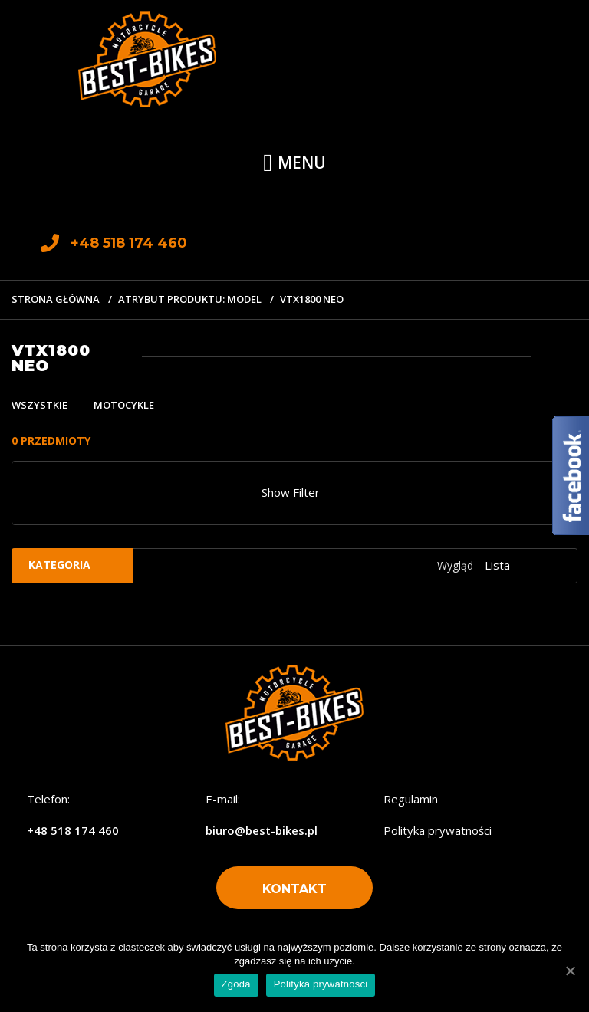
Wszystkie (39, 405)
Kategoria (59, 564)
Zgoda (236, 984)
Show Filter (291, 492)
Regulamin (410, 799)
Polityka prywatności (437, 830)
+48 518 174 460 (73, 830)
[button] (294, 888)
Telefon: (48, 799)
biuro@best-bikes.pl (262, 830)
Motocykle (124, 405)
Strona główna (56, 299)
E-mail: (223, 799)
